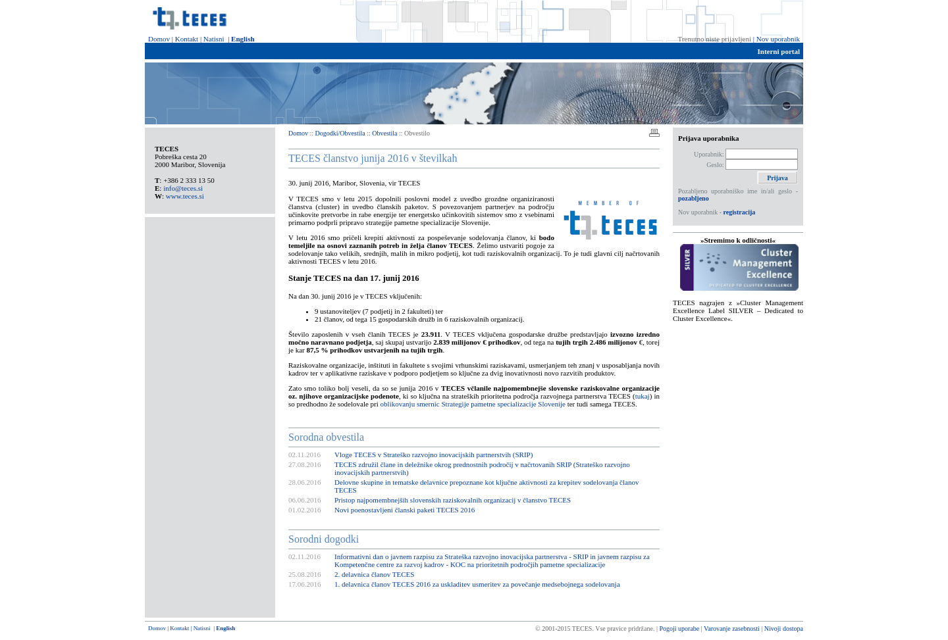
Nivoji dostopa (783, 628)
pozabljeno (693, 198)
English (242, 39)
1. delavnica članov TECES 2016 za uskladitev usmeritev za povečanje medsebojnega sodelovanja (477, 584)
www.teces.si (185, 196)
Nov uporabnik (778, 39)
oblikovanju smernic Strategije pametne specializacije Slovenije (473, 404)
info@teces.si (183, 188)
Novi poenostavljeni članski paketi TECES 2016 (404, 510)
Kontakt (186, 39)
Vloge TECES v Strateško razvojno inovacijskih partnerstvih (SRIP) (433, 454)
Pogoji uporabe (679, 628)
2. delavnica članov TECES (374, 574)
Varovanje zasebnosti (732, 628)
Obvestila (384, 133)
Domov (159, 39)
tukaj (642, 396)
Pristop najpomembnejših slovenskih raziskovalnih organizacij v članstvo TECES (452, 500)
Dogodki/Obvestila (341, 133)
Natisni (213, 39)
